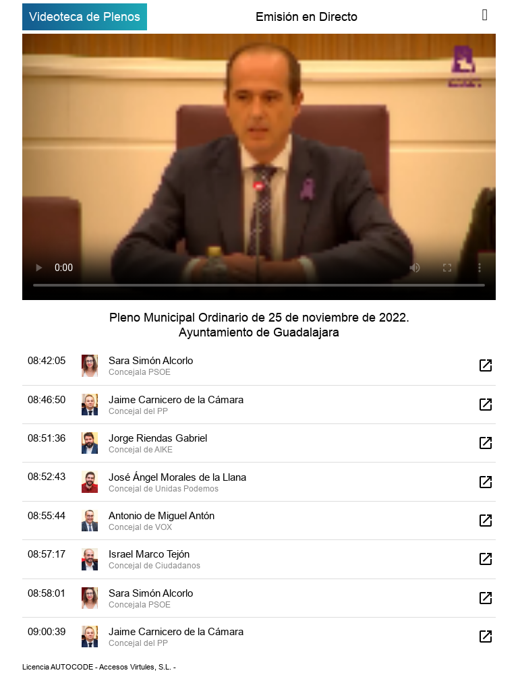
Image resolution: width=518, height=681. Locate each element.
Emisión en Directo (306, 16)
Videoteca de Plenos (84, 16)
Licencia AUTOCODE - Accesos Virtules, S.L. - (99, 667)
